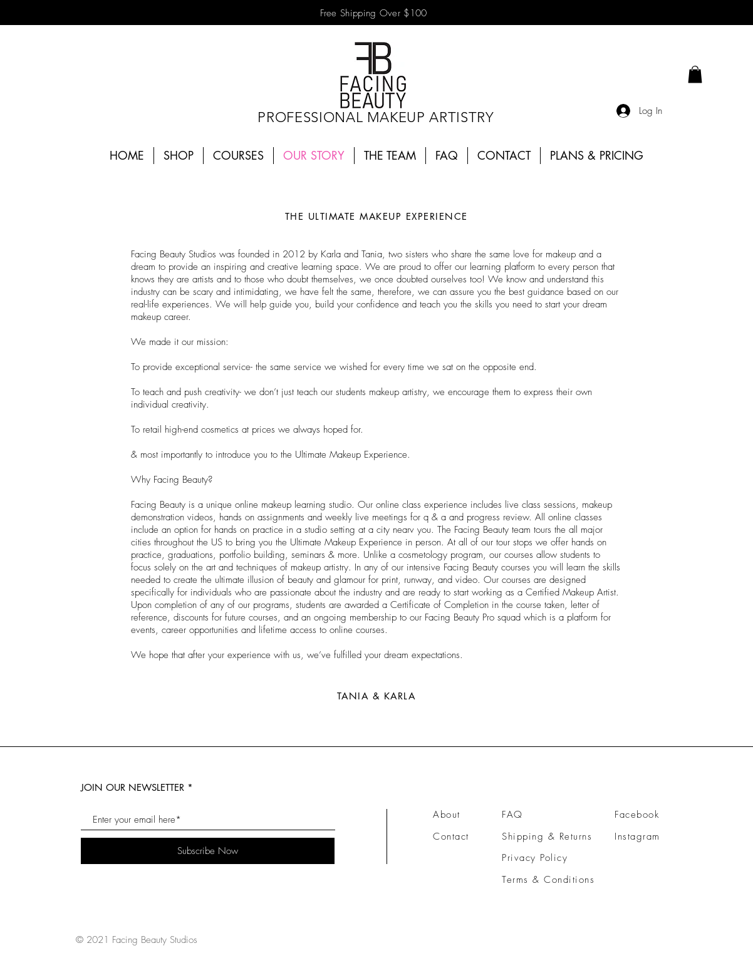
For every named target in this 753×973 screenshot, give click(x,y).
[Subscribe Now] (208, 851)
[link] (695, 74)
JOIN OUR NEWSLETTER (132, 787)
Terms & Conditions (548, 879)
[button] (238, 155)
